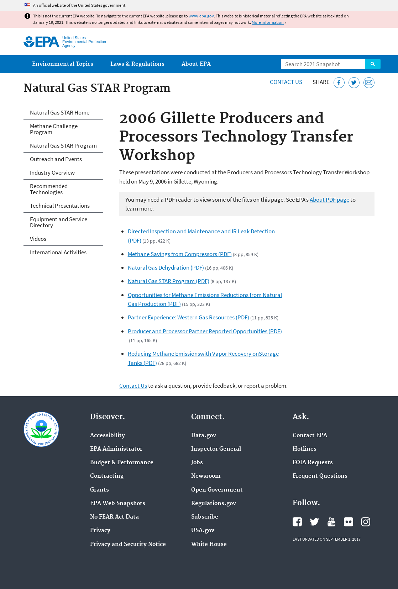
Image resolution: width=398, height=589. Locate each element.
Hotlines (304, 449)
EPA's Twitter (314, 521)
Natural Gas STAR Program (63, 145)
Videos (38, 239)
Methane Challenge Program (54, 129)
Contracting (107, 476)
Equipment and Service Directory (58, 222)
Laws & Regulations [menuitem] (137, 64)
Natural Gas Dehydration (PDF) (166, 267)
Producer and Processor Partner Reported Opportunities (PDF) (205, 331)
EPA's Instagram (365, 521)
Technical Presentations (60, 205)
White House (209, 544)
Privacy (100, 530)
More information (268, 22)
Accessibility (107, 436)
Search (373, 64)
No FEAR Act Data (114, 517)
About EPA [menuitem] (196, 64)
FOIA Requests (313, 463)
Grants (99, 490)
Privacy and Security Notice (128, 544)
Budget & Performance (121, 463)
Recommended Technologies (49, 189)
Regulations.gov (213, 503)
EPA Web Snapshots (117, 503)
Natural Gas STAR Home (59, 112)
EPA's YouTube (331, 521)
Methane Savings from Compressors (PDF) (180, 254)
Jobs (197, 463)
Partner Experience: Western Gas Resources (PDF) (188, 317)
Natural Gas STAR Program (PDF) (168, 281)
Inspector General (216, 449)
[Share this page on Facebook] (339, 82)
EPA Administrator (116, 449)
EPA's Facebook (297, 521)
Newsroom (206, 476)
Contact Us (286, 82)
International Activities (58, 252)
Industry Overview (52, 172)
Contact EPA (310, 436)
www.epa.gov (201, 15)
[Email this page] (369, 82)
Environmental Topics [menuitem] (62, 64)
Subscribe (204, 517)
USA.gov (202, 530)
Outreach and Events (56, 159)
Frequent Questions (320, 476)
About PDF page (329, 199)
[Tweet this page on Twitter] (354, 82)
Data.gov (203, 436)
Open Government (217, 490)
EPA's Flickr (348, 521)
